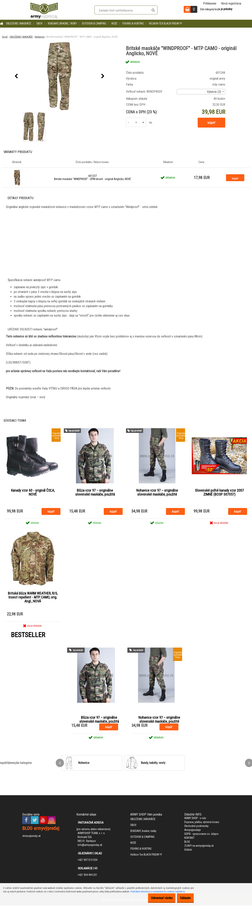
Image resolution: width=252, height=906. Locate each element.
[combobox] (201, 91)
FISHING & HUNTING (133, 23)
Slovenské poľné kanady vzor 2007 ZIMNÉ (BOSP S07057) (219, 493)
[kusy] (136, 122)
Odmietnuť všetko (156, 898)
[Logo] (44, 10)
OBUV (39, 23)
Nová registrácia (231, 3)
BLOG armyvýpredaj (40, 829)
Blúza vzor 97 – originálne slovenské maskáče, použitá (95, 493)
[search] (153, 10)
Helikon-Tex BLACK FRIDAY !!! (165, 23)
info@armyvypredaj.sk (90, 845)
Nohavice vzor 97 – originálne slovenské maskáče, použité (157, 493)
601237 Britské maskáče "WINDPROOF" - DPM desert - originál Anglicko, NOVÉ (92, 177)
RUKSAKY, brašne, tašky (62, 23)
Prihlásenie (209, 3)
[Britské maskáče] (29, 112)
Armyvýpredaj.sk (31, 836)
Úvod (4, 36)
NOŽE (114, 23)
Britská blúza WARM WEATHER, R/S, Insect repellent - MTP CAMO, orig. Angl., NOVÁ (33, 598)
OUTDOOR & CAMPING (94, 23)
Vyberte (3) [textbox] (214, 92)
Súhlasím (183, 898)
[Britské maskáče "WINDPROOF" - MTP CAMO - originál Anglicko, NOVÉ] (59, 76)
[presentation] (16, 76)
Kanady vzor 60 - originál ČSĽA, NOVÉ (33, 493)
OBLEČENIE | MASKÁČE (18, 23)
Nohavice (39, 36)
